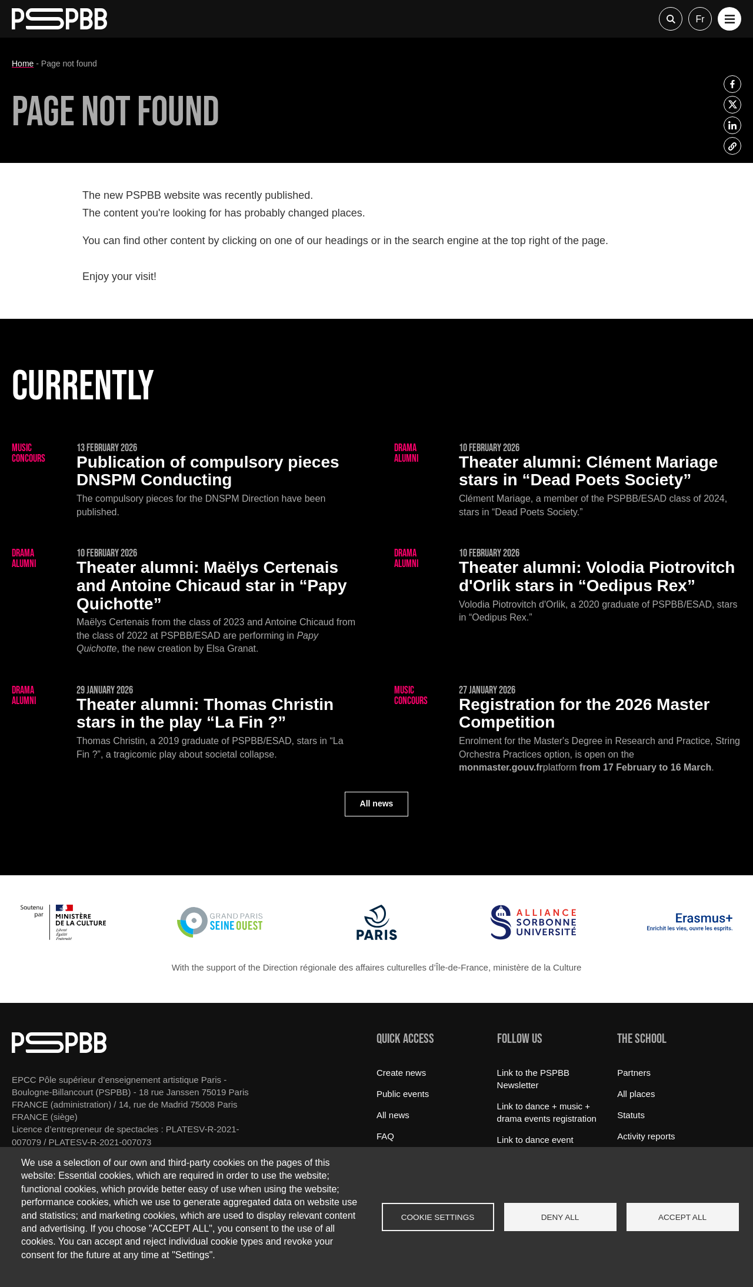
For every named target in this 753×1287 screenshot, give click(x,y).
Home (23, 63)
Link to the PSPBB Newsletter (533, 1079)
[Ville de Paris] (376, 937)
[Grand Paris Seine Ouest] (219, 937)
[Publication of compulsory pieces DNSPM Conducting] (185, 481)
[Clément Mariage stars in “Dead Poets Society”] (567, 481)
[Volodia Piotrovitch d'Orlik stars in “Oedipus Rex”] (567, 586)
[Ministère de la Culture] (63, 937)
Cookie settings (438, 1217)
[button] (729, 19)
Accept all (682, 1217)
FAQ (385, 1136)
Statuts (631, 1115)
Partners (634, 1073)
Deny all (560, 1217)
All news (377, 803)
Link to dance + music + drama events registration (547, 1112)
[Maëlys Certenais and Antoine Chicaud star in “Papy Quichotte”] (185, 602)
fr (699, 19)
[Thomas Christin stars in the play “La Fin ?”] (185, 723)
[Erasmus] (689, 937)
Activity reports (646, 1136)
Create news (401, 1073)
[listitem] (732, 84)
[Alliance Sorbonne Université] (533, 937)
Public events (402, 1094)
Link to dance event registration (535, 1146)
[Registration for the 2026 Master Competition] (567, 730)
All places (636, 1094)
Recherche (670, 19)
